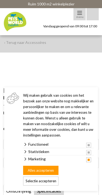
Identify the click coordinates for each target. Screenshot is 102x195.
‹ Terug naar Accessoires (25, 42)
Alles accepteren (41, 170)
